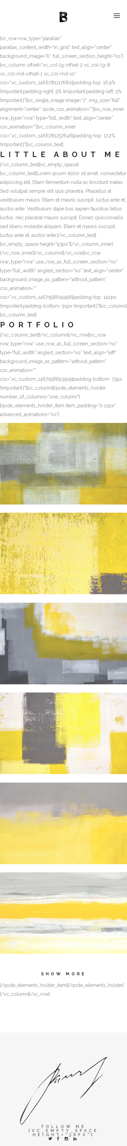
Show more (63, 974)
